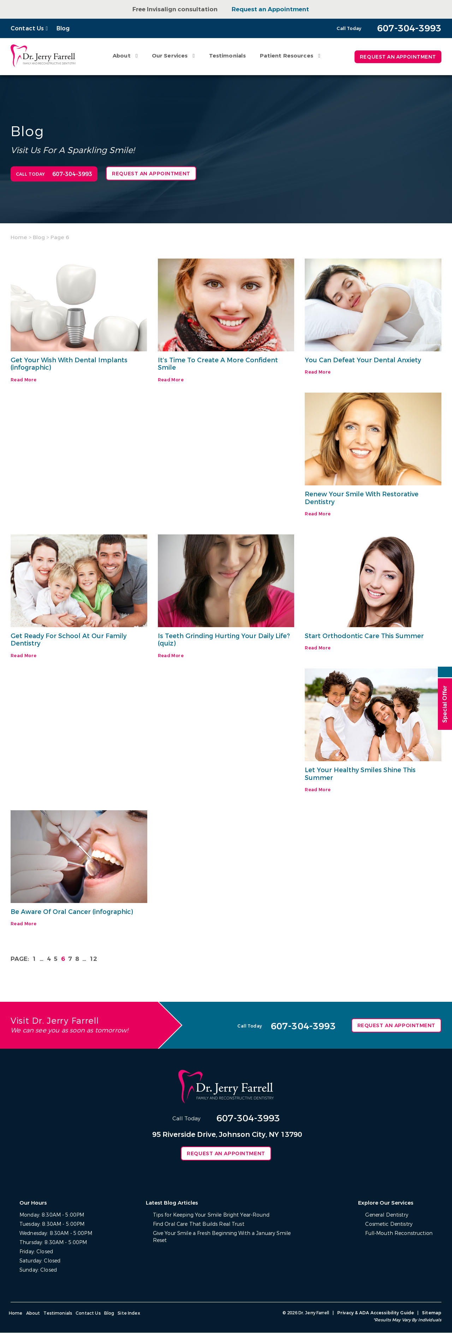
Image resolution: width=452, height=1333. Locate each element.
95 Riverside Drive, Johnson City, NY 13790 (227, 1135)
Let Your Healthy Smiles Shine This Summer (360, 774)
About (121, 55)
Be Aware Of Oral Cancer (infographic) (73, 912)
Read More (23, 380)
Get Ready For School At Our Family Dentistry (69, 640)
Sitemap (431, 1313)
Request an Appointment (270, 9)
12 (93, 960)
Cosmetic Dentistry (389, 1224)
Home (19, 237)
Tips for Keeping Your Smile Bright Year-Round (211, 1215)
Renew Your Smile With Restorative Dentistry (362, 498)
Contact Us (27, 28)
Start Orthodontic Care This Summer (365, 636)
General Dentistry (386, 1215)
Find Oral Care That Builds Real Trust (198, 1224)
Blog (63, 28)
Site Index (128, 1313)
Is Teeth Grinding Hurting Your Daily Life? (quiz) (224, 640)
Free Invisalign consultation (175, 9)
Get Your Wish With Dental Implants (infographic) (70, 364)
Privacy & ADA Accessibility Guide (376, 1313)
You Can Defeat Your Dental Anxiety (363, 360)
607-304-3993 (248, 1119)
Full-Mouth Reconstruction (399, 1233)
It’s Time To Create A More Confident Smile (218, 364)
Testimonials (226, 55)
